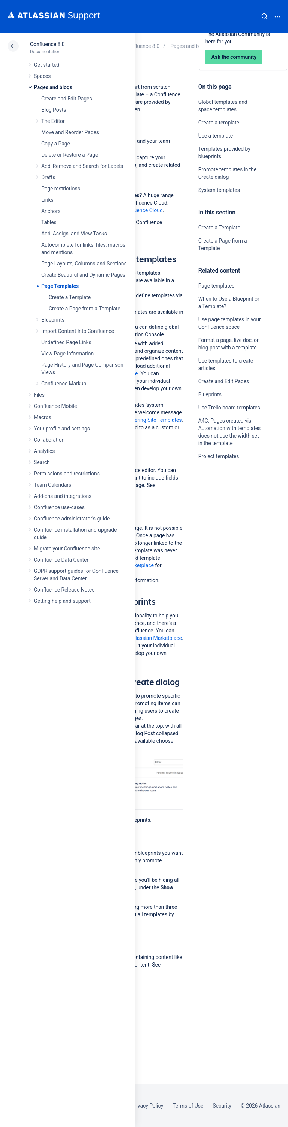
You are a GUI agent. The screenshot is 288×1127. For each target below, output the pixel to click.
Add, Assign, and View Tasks (74, 234)
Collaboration (49, 440)
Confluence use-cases (59, 507)
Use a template (215, 136)
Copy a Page (55, 144)
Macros (42, 417)
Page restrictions (60, 189)
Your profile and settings (62, 429)
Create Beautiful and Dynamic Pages (83, 275)
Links (47, 200)
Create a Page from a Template (84, 309)
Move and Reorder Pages (70, 132)
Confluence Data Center (61, 560)
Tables (49, 222)
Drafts (48, 177)
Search (265, 16)
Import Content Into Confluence (77, 331)
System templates (219, 190)
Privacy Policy (147, 1106)
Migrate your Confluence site (67, 549)
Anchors (50, 211)
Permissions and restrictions (67, 474)
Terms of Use (187, 1106)
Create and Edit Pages (66, 99)
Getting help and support (62, 601)
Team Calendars (52, 485)
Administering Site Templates (148, 420)
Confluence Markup (63, 384)
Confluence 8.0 (47, 44)
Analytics (44, 451)
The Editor (53, 121)
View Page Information (67, 354)
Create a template (218, 123)
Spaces (42, 76)
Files (39, 395)
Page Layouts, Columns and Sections (84, 264)
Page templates (216, 286)
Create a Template (70, 297)
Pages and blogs (53, 87)
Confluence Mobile (55, 406)
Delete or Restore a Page (69, 155)
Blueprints (52, 320)
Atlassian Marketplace (156, 638)
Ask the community (225, 529)
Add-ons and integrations (63, 496)
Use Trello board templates (229, 408)
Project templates (218, 456)
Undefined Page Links (66, 342)
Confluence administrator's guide (72, 519)
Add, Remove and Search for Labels (82, 166)
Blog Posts (53, 110)
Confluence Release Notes (64, 590)
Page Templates (60, 286)
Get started (47, 65)
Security (222, 1106)
